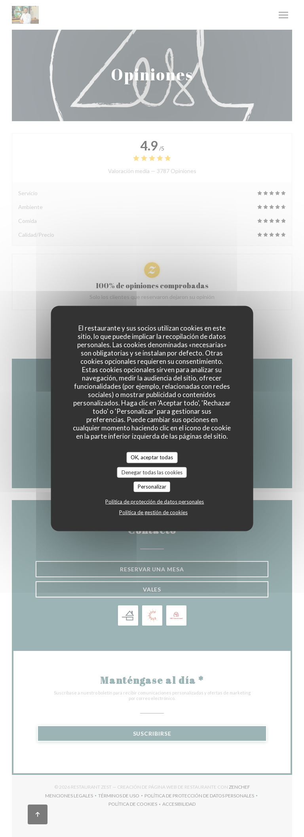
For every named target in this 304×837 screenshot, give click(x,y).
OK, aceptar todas (152, 457)
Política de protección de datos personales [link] (154, 501)
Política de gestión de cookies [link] (153, 512)
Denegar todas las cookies (152, 472)
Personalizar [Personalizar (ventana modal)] (152, 486)
